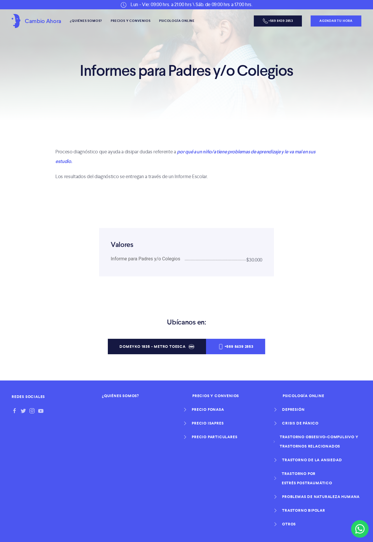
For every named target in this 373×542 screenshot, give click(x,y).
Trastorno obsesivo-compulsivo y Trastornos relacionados (320, 441)
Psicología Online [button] (177, 21)
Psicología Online (303, 395)
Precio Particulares (214, 437)
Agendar (336, 21)
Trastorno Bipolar (304, 510)
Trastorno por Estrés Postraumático (307, 478)
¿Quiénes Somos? (86, 21)
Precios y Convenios (215, 395)
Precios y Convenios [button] (130, 21)
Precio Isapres (208, 423)
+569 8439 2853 (236, 347)
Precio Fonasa (208, 410)
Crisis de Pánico (301, 423)
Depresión (294, 410)
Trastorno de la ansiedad (312, 460)
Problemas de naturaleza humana (321, 497)
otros (289, 524)
